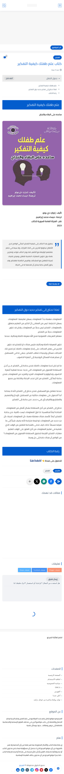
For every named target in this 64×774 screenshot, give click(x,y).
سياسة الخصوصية (53, 683)
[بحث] (4, 5)
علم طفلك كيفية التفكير (47, 85)
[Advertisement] (32, 28)
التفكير (57, 57)
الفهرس (57, 691)
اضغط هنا (35, 460)
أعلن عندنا (56, 696)
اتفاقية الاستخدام (54, 679)
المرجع (22, 765)
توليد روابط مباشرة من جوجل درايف (47, 700)
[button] (51, 481)
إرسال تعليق (52, 579)
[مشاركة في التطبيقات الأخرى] (30, 481)
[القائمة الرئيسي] (60, 5)
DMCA (57, 687)
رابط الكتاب (53, 93)
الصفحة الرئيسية (54, 675)
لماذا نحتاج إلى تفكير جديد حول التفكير (42, 89)
